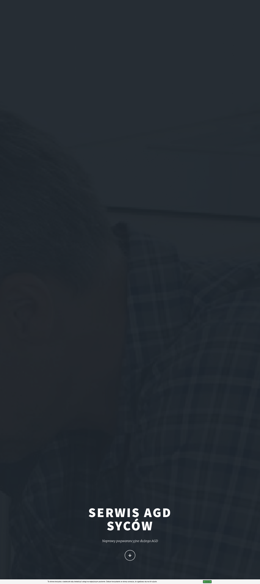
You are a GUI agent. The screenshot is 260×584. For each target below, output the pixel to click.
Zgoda (207, 582)
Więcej (130, 555)
